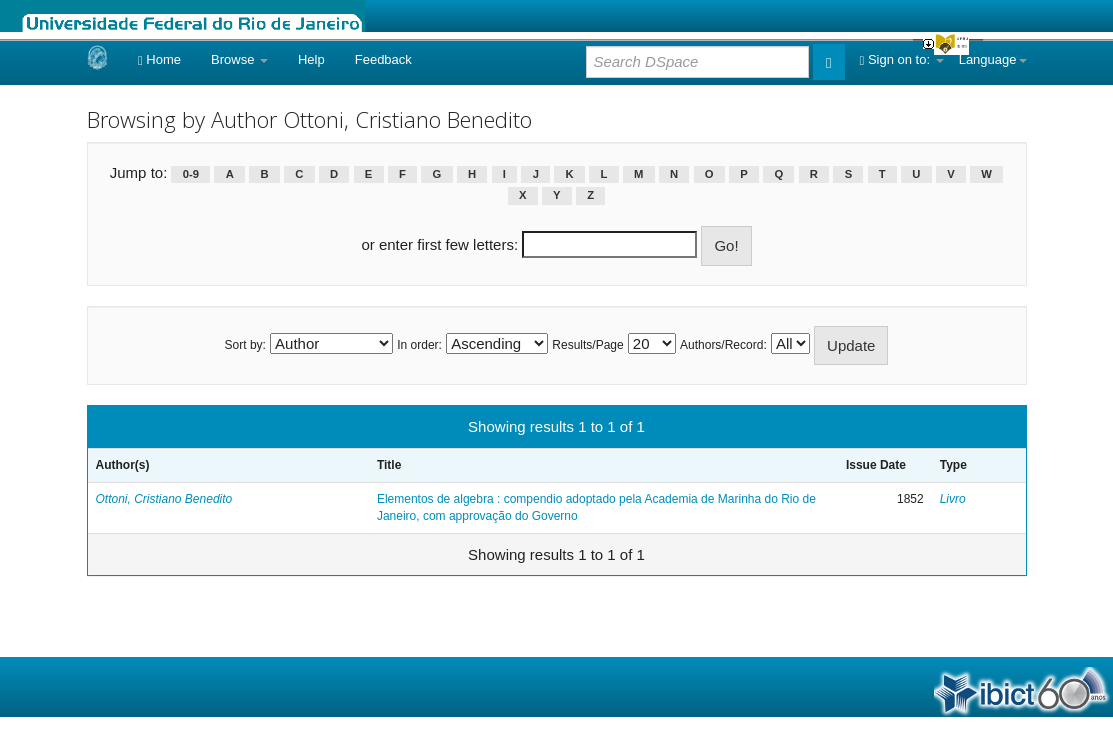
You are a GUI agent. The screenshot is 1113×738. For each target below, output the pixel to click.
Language (993, 59)
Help (311, 59)
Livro (953, 499)
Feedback (383, 59)
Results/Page (587, 345)
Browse (239, 59)
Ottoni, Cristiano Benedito (164, 499)
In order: (419, 345)
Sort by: (245, 345)
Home (159, 59)
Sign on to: (902, 59)
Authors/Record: (723, 345)
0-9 (191, 174)
